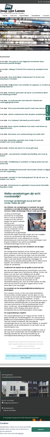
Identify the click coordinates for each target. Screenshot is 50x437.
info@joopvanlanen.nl (10, 403)
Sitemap (28, 418)
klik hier (21, 433)
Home (46, 49)
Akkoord (41, 429)
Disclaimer (35, 418)
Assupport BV (15, 418)
